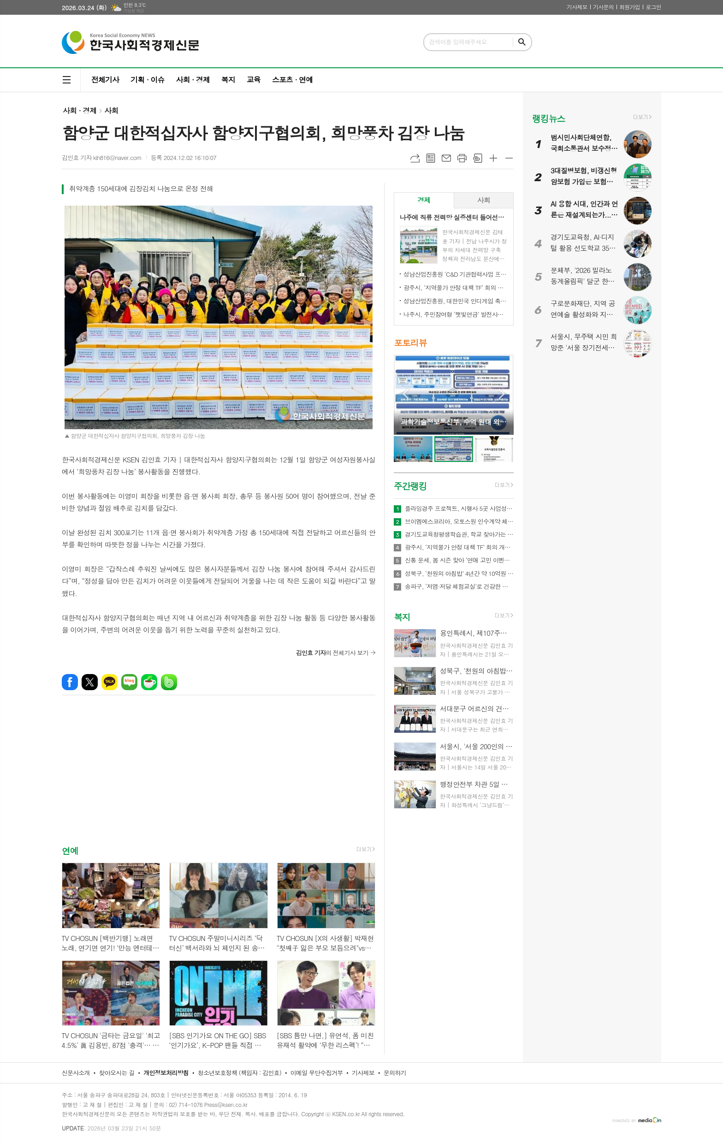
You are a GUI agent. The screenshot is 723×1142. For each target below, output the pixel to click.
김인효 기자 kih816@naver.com (102, 157)
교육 (254, 79)
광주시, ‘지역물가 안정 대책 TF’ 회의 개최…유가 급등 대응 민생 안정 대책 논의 (455, 287)
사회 (111, 110)
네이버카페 (149, 682)
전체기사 (105, 79)
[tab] (424, 200)
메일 (446, 158)
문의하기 (395, 1072)
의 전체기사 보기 (332, 652)
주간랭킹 (410, 485)
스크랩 (477, 158)
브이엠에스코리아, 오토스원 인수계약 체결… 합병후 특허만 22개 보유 (459, 521)
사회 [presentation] (483, 200)
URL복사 (415, 158)
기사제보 (577, 7)
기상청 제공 (133, 11)
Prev (405, 394)
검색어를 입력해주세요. (459, 42)
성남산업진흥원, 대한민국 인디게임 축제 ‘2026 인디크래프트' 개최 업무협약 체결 (455, 300)
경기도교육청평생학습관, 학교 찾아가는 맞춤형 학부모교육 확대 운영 (459, 534)
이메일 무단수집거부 (316, 1072)
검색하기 (522, 42)
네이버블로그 (129, 682)
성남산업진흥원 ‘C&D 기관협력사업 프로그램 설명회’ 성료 (455, 274)
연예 (70, 851)
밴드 (169, 682)
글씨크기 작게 (509, 158)
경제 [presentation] (423, 200)
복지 (228, 79)
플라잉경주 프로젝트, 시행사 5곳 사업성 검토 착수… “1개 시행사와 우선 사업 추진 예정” (459, 508)
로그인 (653, 7)
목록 (430, 158)
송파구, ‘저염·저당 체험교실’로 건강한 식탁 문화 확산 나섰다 (459, 586)
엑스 (90, 682)
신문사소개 (76, 1072)
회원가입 (629, 7)
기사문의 (603, 7)
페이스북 (70, 682)
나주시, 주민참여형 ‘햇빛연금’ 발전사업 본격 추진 (455, 314)
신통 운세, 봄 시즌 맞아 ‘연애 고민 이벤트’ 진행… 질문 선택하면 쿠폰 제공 (459, 560)
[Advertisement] (218, 778)
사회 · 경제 (192, 79)
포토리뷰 (410, 343)
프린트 (462, 158)
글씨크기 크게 (493, 158)
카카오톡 (109, 682)
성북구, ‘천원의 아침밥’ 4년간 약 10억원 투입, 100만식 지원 (459, 573)
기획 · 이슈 (147, 79)
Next (502, 394)
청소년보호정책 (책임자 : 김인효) (239, 1072)
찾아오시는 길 (117, 1072)
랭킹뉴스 (548, 118)
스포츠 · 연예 (292, 79)
